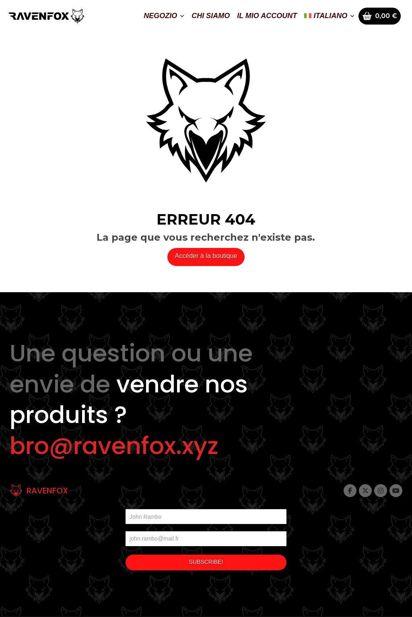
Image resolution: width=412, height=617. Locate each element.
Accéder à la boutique (206, 255)
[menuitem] (329, 16)
